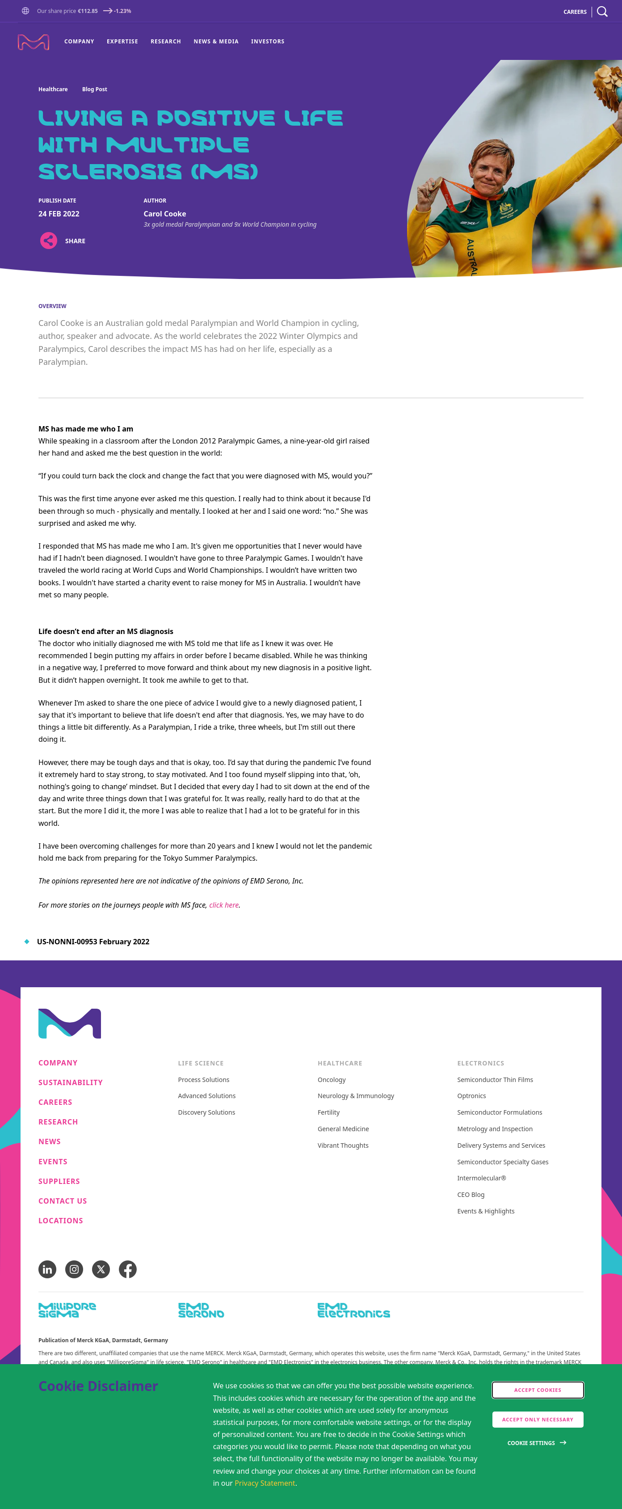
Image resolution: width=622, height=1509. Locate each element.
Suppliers (59, 1181)
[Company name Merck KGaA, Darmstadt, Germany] (33, 42)
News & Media (216, 41)
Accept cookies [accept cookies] (538, 1389)
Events (52, 1162)
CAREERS (575, 12)
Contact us (62, 1201)
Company (79, 41)
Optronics (472, 1096)
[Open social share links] (48, 241)
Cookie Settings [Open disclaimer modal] (531, 1443)
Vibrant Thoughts (343, 1146)
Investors (268, 41)
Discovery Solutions (206, 1112)
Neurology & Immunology (356, 1096)
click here (224, 905)
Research (166, 41)
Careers (55, 1102)
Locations (60, 1221)
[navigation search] (602, 11)
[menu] (174, 41)
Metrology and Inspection (495, 1129)
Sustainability (70, 1082)
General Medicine (343, 1129)
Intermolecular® (482, 1178)
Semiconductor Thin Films (496, 1080)
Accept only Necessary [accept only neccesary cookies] (538, 1419)
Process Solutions (204, 1080)
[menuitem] (82, 41)
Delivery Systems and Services (502, 1146)
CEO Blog (471, 1195)
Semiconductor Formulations (500, 1112)
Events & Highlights (486, 1211)
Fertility (329, 1112)
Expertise (122, 41)
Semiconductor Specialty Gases (503, 1162)
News (49, 1141)
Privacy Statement (265, 1483)
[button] (27, 12)
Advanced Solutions (207, 1096)
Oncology (332, 1080)
